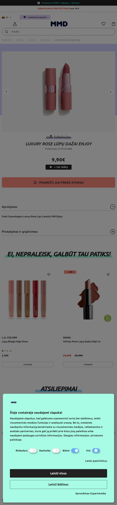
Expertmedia (98, 493)
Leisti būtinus (58, 484)
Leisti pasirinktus (96, 460)
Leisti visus (58, 473)
